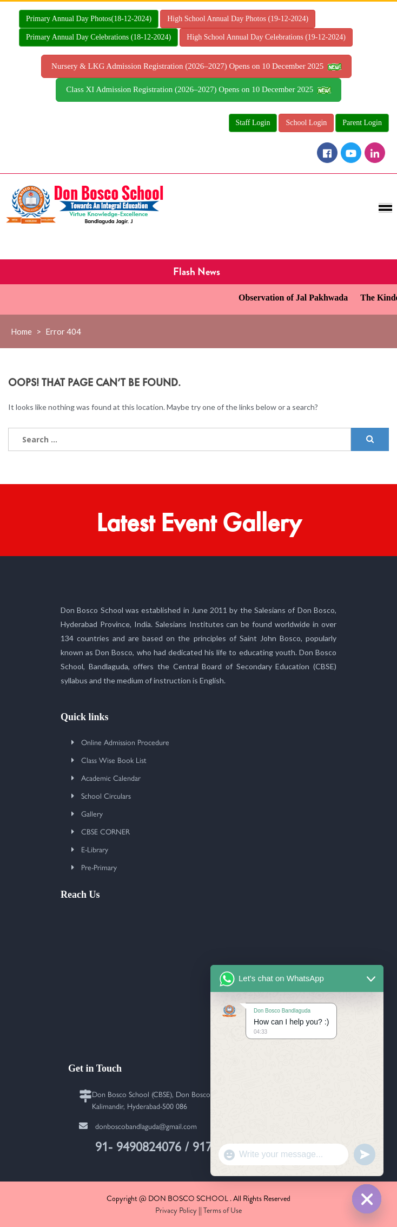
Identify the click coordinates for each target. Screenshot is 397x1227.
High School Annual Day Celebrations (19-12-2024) (266, 37)
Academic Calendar (111, 777)
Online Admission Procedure (125, 741)
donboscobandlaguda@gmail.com (146, 1125)
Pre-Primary (99, 866)
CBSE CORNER (105, 831)
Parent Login (362, 123)
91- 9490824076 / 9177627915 (176, 1146)
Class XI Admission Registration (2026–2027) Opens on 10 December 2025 (198, 89)
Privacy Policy (176, 1210)
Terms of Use (222, 1210)
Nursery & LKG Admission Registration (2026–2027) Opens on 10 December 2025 (196, 66)
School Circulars (106, 795)
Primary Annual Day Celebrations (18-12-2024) (98, 37)
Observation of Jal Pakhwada (300, 297)
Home (21, 331)
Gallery (92, 813)
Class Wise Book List (114, 759)
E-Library (94, 849)
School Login (306, 123)
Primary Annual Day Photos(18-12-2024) (88, 19)
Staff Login (253, 123)
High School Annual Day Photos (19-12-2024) (237, 19)
